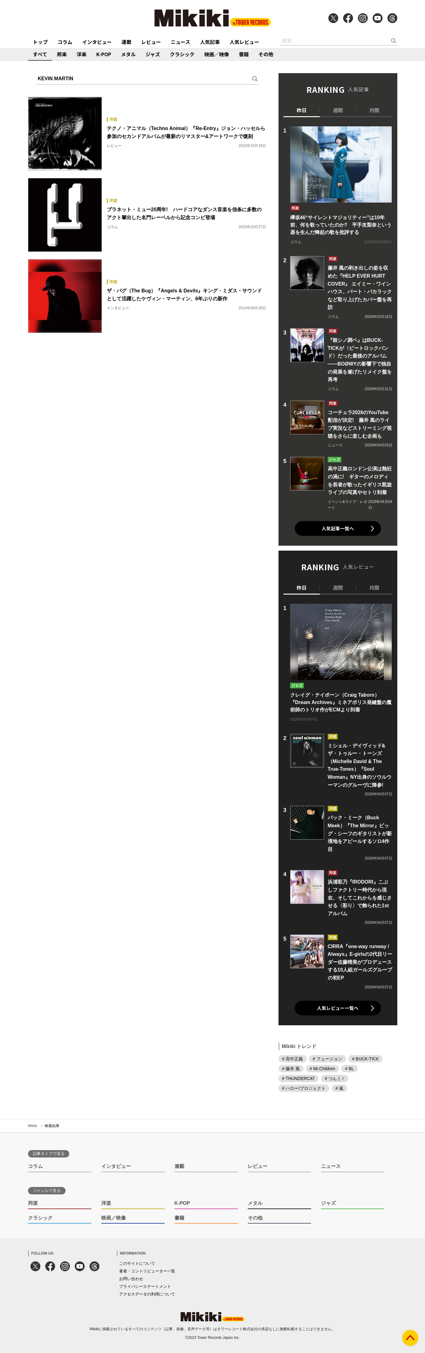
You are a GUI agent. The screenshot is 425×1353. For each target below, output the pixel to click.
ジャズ (153, 54)
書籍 (244, 54)
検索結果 (52, 1126)
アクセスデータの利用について (147, 1294)
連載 (126, 41)
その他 (266, 54)
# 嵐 (339, 1088)
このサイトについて (137, 1263)
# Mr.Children (322, 1068)
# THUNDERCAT (298, 1078)
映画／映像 (216, 54)
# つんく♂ (334, 1078)
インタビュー (97, 41)
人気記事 (210, 41)
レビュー (151, 41)
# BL (349, 1068)
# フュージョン (327, 1058)
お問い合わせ (131, 1279)
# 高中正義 (292, 1058)
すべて (40, 54)
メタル (128, 54)
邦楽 (62, 54)
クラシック (182, 54)
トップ (40, 41)
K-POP (103, 54)
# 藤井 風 (291, 1068)
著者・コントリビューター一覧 (147, 1271)
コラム (65, 41)
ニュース (180, 41)
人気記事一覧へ (338, 528)
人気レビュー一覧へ (338, 1008)
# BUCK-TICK (365, 1058)
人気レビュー (244, 41)
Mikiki (32, 1126)
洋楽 (81, 54)
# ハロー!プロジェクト (304, 1088)
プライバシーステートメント (145, 1286)
